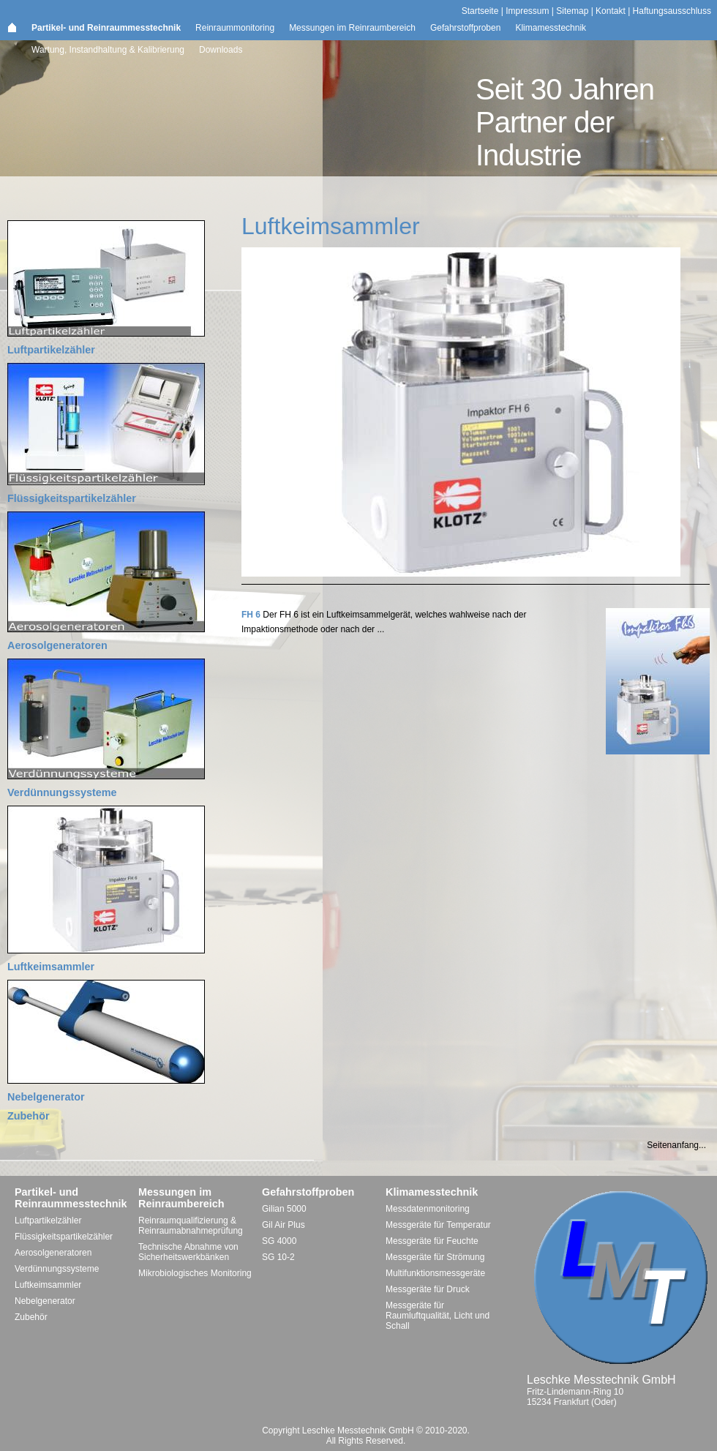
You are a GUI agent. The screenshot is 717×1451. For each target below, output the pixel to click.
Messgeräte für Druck (428, 1289)
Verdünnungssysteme (62, 792)
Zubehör (28, 1116)
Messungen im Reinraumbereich (352, 28)
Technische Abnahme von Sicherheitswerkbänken (188, 1252)
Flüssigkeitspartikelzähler (71, 498)
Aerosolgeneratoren (57, 645)
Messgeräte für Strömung (435, 1257)
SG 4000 (279, 1241)
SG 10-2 (278, 1257)
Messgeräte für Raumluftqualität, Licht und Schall (437, 1315)
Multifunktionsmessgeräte (435, 1273)
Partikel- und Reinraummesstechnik (106, 28)
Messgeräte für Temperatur (438, 1225)
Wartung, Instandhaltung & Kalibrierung (107, 50)
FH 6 (250, 615)
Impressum (527, 11)
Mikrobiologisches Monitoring (195, 1273)
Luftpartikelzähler (51, 350)
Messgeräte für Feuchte (432, 1241)
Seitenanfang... (676, 1145)
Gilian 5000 (284, 1209)
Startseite (480, 11)
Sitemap (572, 11)
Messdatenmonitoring (428, 1209)
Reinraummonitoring (234, 28)
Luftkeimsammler (50, 966)
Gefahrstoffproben (465, 28)
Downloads (220, 50)
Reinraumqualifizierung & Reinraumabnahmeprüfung (190, 1225)
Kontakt (611, 11)
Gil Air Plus (283, 1225)
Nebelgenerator (46, 1097)
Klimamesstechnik (550, 28)
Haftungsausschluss (672, 11)
